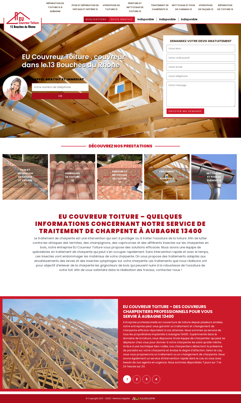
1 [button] (127, 379)
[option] (25, 177)
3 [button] (146, 379)
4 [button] (156, 379)
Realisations (96, 19)
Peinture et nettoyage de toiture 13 (135, 7)
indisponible (145, 19)
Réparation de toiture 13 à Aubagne (55, 7)
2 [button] (137, 379)
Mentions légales (121, 398)
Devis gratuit (122, 19)
